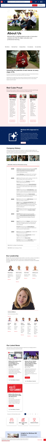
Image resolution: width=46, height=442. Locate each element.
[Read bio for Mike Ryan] (9, 331)
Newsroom (11, 422)
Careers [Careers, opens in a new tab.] (35, 5)
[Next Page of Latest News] (38, 414)
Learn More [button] (23, 142)
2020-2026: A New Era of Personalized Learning (17, 164)
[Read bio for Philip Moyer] (9, 279)
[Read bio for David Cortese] (17, 281)
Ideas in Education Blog (23, 423)
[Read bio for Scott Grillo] (25, 278)
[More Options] (44, 1)
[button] (38, 1)
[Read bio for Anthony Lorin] (34, 278)
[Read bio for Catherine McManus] (9, 316)
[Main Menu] (41, 5)
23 (36, 413)
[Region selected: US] (41, 2)
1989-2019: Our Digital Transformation (15, 245)
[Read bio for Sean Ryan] (16, 331)
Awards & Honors (34, 422)
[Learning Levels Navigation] (4, 2)
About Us (3, 5)
